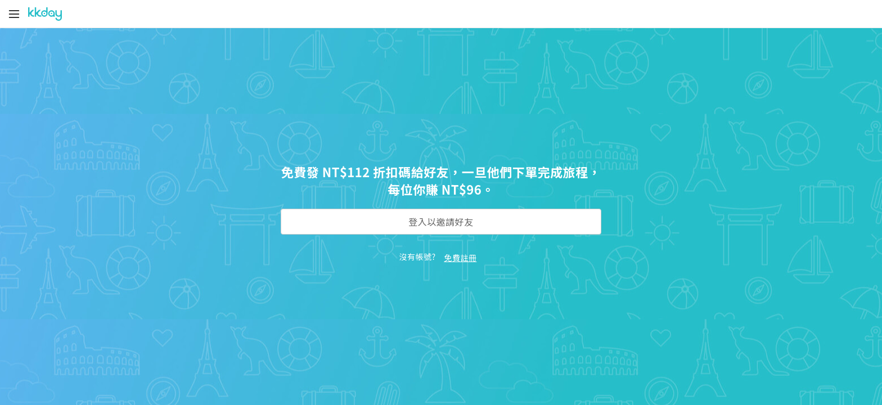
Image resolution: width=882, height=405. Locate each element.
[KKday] (45, 14)
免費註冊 (460, 257)
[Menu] (14, 14)
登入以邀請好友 (441, 221)
